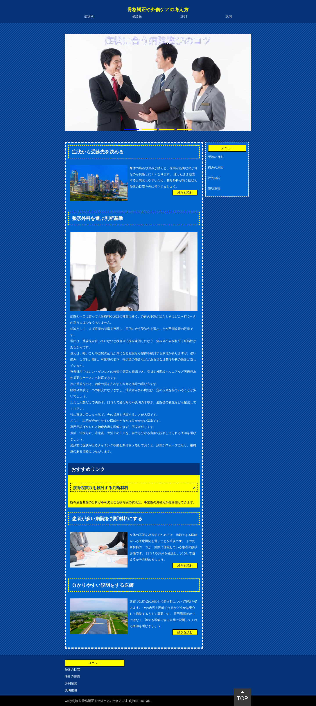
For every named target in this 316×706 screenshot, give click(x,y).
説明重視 (214, 188)
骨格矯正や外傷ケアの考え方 (158, 9)
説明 (229, 16)
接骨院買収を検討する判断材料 (100, 488)
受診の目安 (215, 157)
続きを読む (185, 192)
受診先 (137, 16)
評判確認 (214, 178)
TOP (242, 695)
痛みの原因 (215, 167)
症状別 (88, 16)
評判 (184, 16)
